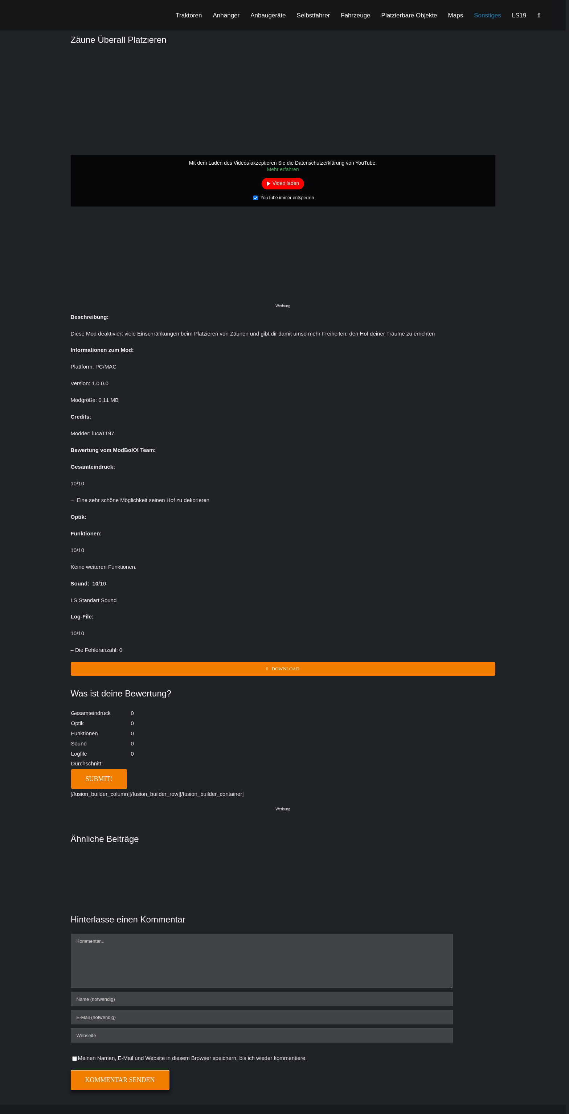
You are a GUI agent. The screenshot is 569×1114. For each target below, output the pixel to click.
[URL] (262, 1035)
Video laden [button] (286, 183)
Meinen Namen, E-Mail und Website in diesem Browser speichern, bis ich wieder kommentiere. (192, 1058)
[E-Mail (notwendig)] (262, 1017)
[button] (539, 15)
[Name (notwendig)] (262, 999)
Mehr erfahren (283, 169)
